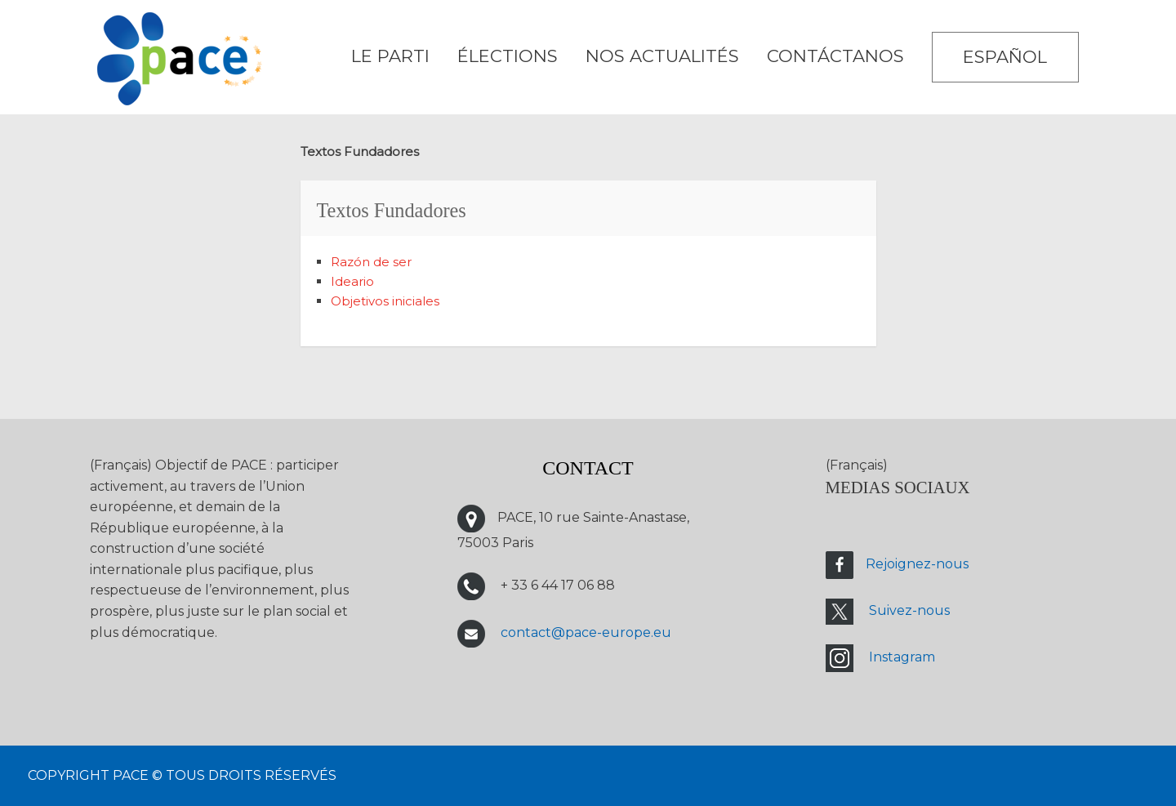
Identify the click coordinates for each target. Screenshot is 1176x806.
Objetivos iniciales (385, 301)
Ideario (352, 281)
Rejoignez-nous (917, 564)
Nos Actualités (662, 56)
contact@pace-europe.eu (586, 632)
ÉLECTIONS (507, 56)
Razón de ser (371, 261)
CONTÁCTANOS (835, 56)
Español (1005, 57)
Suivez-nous (909, 611)
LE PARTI (390, 56)
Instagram (902, 658)
